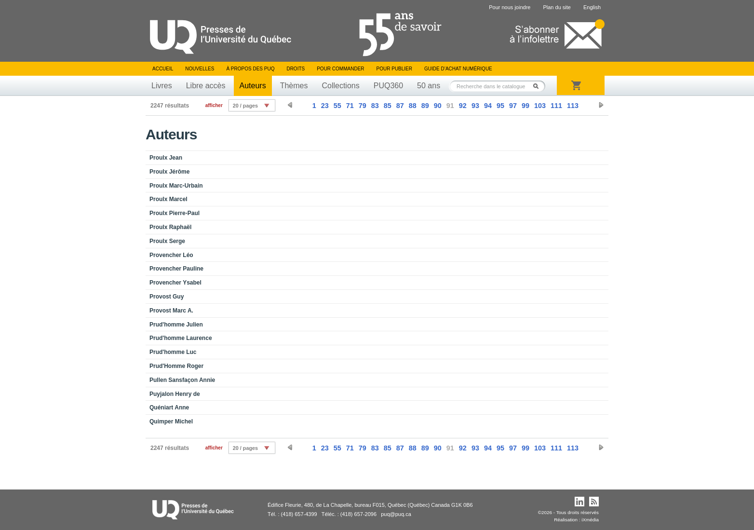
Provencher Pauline (176, 268)
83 (375, 105)
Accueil (162, 68)
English (592, 7)
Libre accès (206, 86)
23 (325, 105)
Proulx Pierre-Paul (174, 213)
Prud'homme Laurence (180, 338)
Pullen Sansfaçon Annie (182, 380)
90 (438, 105)
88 (413, 105)
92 (463, 105)
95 (500, 105)
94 (488, 105)
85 (387, 105)
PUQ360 (388, 86)
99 (525, 105)
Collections (340, 86)
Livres (161, 86)
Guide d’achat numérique (458, 68)
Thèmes (294, 86)
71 (350, 105)
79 (362, 105)
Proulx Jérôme (169, 171)
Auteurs (253, 86)
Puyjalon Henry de (174, 394)
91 (450, 105)
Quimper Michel (171, 421)
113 (573, 105)
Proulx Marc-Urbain (176, 185)
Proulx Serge (167, 241)
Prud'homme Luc (173, 352)
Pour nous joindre (509, 7)
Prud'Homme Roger (176, 366)
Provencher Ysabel (175, 282)
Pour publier (394, 68)
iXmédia (590, 519)
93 (475, 105)
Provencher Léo (171, 255)
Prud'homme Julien (176, 324)
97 (513, 105)
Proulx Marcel (168, 199)
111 (556, 105)
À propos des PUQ (250, 68)
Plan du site (556, 7)
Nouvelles (199, 68)
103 (540, 105)
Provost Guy (166, 296)
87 (400, 105)
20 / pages (245, 106)
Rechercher (538, 86)
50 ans (428, 86)
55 (337, 105)
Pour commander (340, 68)
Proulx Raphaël (170, 227)
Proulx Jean (165, 157)
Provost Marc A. (171, 310)
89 (425, 105)
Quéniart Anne (169, 407)
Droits (295, 68)
